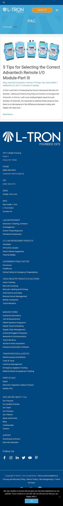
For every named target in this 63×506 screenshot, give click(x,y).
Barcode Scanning (10, 286)
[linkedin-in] (18, 457)
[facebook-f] (6, 457)
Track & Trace (8, 361)
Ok (31, 501)
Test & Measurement (11, 319)
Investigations (9, 227)
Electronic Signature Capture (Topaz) (18, 385)
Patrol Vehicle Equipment (13, 251)
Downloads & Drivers (11, 439)
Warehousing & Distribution (14, 357)
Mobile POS (8, 388)
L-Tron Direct (8, 208)
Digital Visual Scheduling (13, 326)
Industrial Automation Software (16, 347)
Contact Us (7, 211)
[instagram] (12, 457)
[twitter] (25, 457)
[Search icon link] (31, 2)
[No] (59, 496)
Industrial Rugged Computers (15, 333)
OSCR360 (7, 244)
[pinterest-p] (37, 457)
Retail (5, 381)
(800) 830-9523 (9, 170)
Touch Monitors (9, 303)
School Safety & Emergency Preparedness (20, 272)
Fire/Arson (7, 265)
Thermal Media (9, 255)
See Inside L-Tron (10, 204)
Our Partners (8, 411)
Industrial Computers (16, 82)
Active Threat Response (13, 231)
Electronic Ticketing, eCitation (15, 224)
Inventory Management (12, 364)
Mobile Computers (10, 300)
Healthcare (7, 268)
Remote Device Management (15, 296)
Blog (5, 82)
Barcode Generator (11, 442)
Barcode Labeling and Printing (15, 289)
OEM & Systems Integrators (14, 322)
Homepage (7, 27)
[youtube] (31, 457)
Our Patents (8, 414)
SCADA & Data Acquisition (14, 343)
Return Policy (32, 479)
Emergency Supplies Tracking (15, 368)
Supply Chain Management (14, 329)
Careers (6, 428)
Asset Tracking (9, 282)
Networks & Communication (14, 336)
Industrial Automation (12, 315)
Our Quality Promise (11, 404)
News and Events (10, 418)
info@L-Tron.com (10, 194)
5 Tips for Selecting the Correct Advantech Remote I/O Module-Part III (31, 72)
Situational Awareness (12, 234)
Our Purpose (8, 401)
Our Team (7, 407)
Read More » (8, 114)
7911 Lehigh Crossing (12, 153)
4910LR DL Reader (10, 248)
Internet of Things (33, 82)
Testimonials (8, 425)
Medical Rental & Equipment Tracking (18, 371)
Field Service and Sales (12, 293)
